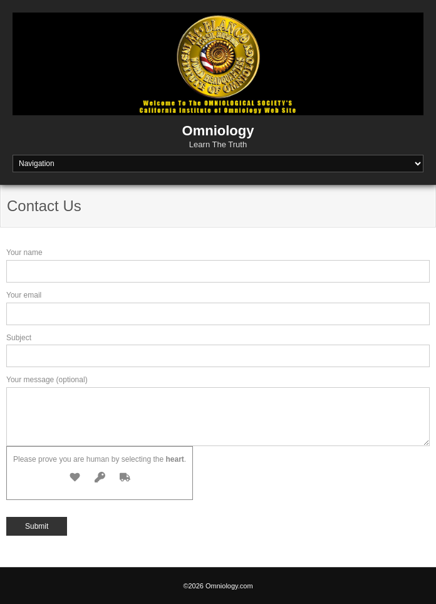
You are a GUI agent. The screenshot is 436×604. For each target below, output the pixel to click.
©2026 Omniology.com (217, 586)
